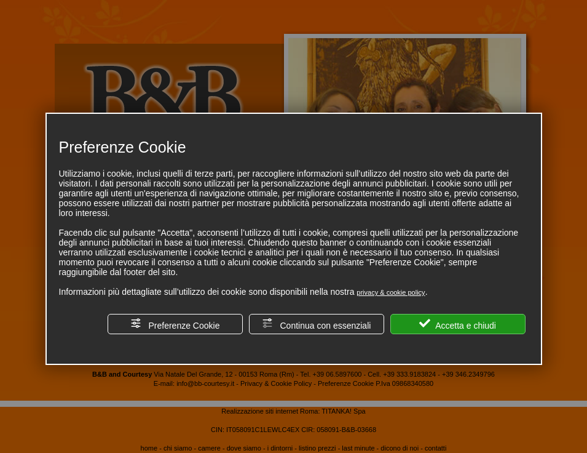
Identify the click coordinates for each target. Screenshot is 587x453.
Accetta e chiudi (457, 324)
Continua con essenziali (316, 324)
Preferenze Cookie (175, 324)
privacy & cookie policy (391, 292)
